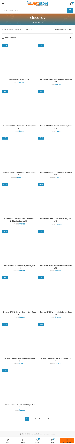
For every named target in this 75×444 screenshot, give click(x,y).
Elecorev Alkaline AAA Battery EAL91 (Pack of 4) (19, 266)
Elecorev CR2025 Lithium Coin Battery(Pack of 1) (19, 127)
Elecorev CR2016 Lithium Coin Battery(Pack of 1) (55, 80)
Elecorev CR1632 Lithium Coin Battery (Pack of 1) (19, 313)
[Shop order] (71, 38)
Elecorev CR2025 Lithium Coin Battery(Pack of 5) (19, 173)
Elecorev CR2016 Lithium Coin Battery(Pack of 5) (55, 127)
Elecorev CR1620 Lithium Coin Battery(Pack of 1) (55, 266)
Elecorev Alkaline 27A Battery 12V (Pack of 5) (19, 405)
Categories (36, 22)
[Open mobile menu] (3, 3)
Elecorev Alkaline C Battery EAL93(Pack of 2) (19, 359)
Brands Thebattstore (16, 29)
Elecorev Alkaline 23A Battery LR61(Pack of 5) (55, 359)
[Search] (37, 10)
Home (4, 29)
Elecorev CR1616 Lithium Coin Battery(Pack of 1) (55, 313)
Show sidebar (10, 37)
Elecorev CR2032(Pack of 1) (19, 79)
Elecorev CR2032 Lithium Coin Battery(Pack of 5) (55, 173)
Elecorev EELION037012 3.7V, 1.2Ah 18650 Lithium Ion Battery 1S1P (19, 220)
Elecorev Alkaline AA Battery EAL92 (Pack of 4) (55, 220)
